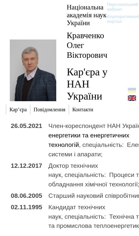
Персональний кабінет (119, 7)
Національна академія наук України (87, 14)
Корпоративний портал (119, 19)
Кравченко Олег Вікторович (87, 45)
